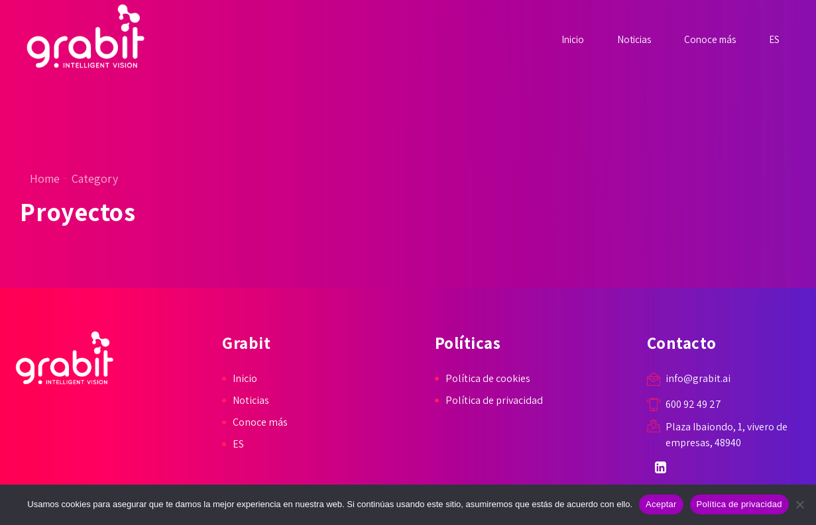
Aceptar (661, 504)
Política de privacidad (494, 400)
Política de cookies (487, 378)
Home (45, 178)
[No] (799, 504)
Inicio (572, 39)
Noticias (634, 39)
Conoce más (710, 39)
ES (774, 39)
